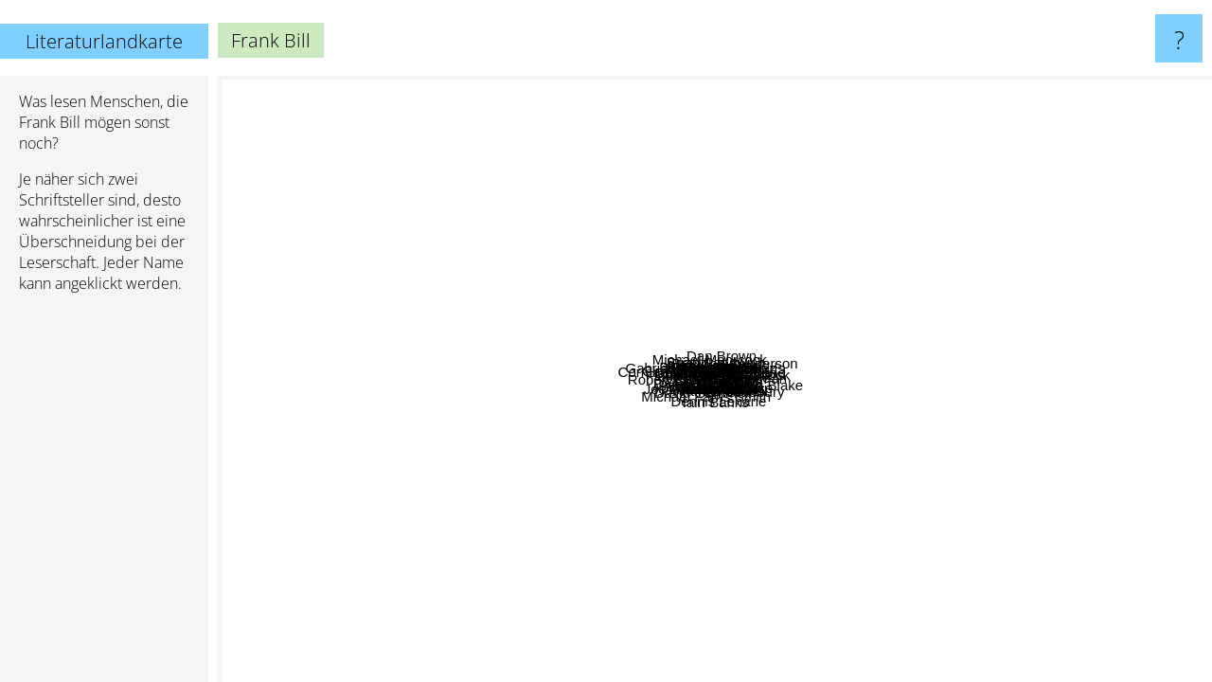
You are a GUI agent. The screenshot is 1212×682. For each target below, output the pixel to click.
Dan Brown (944, 154)
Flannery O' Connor (710, 473)
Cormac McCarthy (353, 377)
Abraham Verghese (554, 632)
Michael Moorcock (679, 205)
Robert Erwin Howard (395, 341)
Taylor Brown (852, 293)
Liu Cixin (1101, 491)
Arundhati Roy (595, 89)
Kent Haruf (821, 634)
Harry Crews (830, 232)
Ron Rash (601, 372)
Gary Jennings (421, 397)
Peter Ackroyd (769, 502)
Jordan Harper (618, 497)
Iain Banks (817, 608)
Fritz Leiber (487, 504)
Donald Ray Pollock (660, 381)
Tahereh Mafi (838, 89)
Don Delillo (259, 322)
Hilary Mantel (755, 95)
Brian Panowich (741, 352)
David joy (702, 441)
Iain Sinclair (763, 534)
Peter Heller (397, 442)
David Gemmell (520, 556)
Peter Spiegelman (944, 306)
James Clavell (870, 613)
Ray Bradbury (1125, 459)
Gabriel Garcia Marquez (405, 162)
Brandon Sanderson (1113, 291)
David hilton (663, 535)
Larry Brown (812, 372)
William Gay (653, 332)
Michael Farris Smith (695, 420)
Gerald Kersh (534, 397)
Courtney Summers (983, 273)
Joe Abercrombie (426, 616)
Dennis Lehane (690, 630)
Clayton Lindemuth (548, 232)
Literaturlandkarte (104, 41)
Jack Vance (947, 366)
